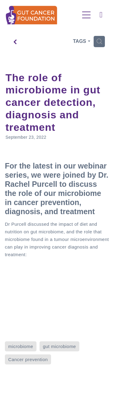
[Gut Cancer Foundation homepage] (42, 15)
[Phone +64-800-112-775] (101, 15)
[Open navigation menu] (86, 15)
